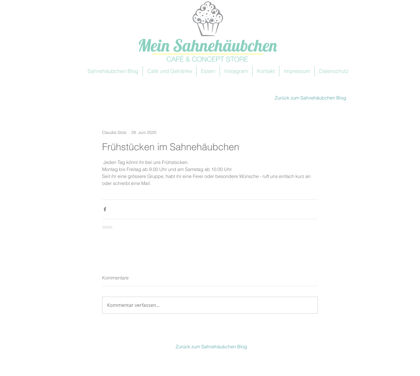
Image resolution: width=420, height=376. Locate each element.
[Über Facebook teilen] (105, 209)
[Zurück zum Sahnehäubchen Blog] (309, 97)
